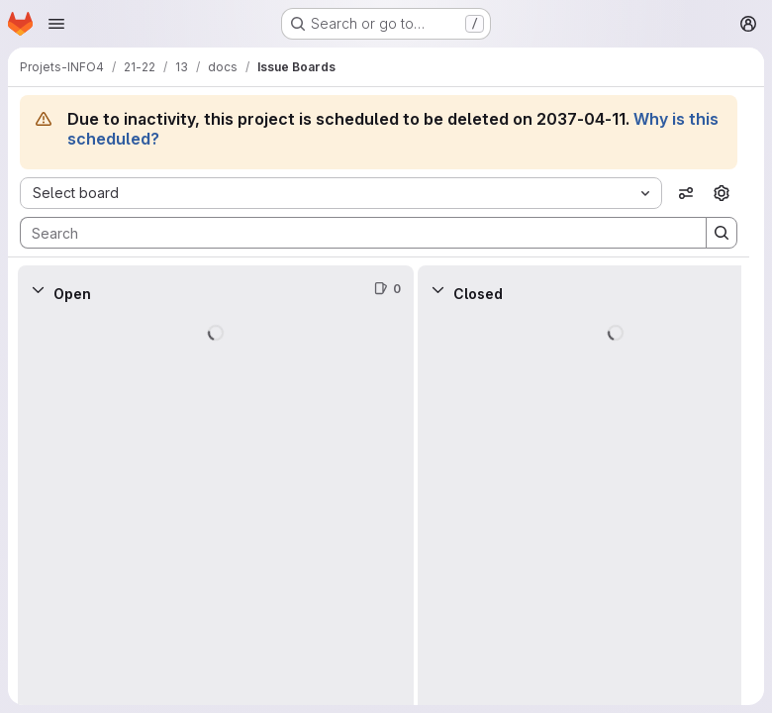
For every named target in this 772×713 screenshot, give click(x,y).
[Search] (353, 233)
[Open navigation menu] (56, 24)
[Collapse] (37, 289)
